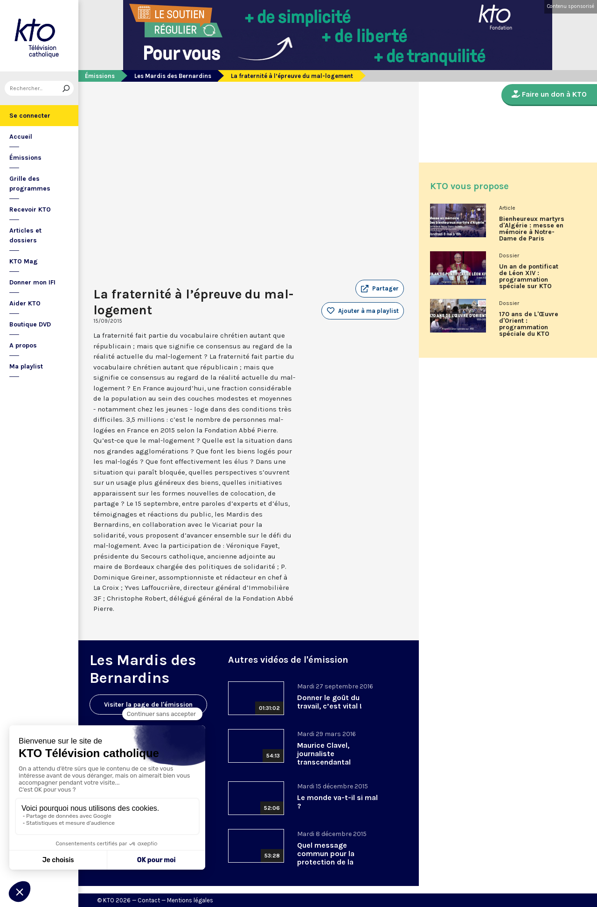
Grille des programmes (29, 183)
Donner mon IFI (32, 282)
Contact (149, 900)
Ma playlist (26, 366)
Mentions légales (190, 900)
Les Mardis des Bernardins (172, 75)
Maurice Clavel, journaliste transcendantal (324, 753)
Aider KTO (25, 303)
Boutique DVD (30, 324)
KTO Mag (23, 261)
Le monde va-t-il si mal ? (337, 801)
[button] (379, 289)
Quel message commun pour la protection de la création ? (325, 858)
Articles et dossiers (25, 235)
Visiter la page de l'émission (148, 705)
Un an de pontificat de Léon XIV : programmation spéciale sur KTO (528, 276)
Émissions (25, 158)
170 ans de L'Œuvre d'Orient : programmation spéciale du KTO (528, 324)
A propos (23, 345)
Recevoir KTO (30, 209)
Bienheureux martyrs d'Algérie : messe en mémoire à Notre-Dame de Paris (531, 229)
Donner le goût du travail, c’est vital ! (329, 701)
